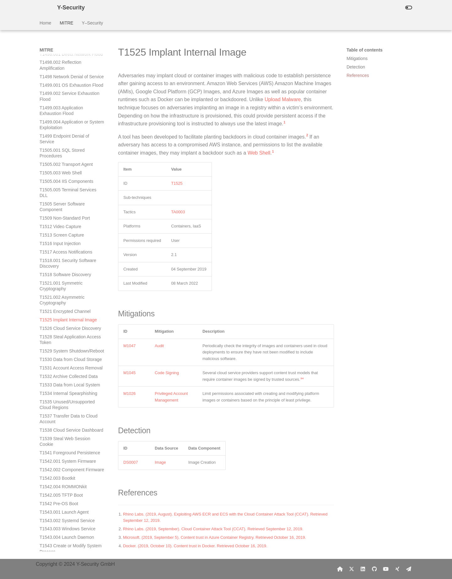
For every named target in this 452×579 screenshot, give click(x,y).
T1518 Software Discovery (65, 90)
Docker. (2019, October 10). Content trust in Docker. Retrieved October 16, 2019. (195, 545)
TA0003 (178, 212)
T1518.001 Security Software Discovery (68, 79)
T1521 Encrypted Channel (65, 127)
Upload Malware (283, 99)
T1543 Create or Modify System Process (71, 364)
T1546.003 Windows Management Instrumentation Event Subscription (68, 412)
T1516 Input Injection (60, 59)
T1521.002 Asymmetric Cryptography (62, 116)
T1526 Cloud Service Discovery (70, 144)
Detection (356, 66)
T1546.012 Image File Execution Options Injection (71, 509)
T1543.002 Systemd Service (67, 336)
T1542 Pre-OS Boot (59, 319)
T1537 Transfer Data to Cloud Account (68, 234)
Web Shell (259, 153)
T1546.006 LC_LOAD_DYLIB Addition (68, 452)
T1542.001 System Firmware (68, 277)
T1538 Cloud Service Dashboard (71, 246)
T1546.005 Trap (55, 441)
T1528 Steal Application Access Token (70, 155)
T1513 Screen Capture (62, 50)
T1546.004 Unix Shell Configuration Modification (65, 429)
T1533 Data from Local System (70, 200)
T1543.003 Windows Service (67, 344)
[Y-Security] (43, 7)
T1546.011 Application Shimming (72, 497)
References (358, 75)
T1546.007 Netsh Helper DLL (68, 463)
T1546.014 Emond (58, 528)
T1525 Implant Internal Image (68, 135)
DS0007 (130, 462)
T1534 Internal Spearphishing (68, 209)
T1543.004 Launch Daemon (67, 353)
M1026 (129, 393)
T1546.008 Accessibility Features (72, 472)
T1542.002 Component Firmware (72, 285)
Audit (159, 345)
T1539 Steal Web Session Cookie (65, 257)
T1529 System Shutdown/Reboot (72, 166)
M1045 (129, 372)
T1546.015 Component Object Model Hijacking (69, 540)
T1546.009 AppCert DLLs (64, 480)
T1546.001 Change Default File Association (70, 387)
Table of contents (365, 49)
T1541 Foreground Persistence (70, 268)
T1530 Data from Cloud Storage (71, 175)
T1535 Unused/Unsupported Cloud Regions (67, 220)
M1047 (129, 345)
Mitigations (357, 58)
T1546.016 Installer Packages (69, 551)
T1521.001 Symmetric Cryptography (61, 101)
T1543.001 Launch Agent (64, 327)
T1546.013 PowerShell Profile (69, 520)
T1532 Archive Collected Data (69, 192)
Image (160, 462)
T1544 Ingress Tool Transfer (67, 375)
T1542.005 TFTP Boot (61, 311)
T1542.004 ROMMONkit (63, 302)
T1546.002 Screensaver (63, 398)
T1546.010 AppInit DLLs (63, 489)
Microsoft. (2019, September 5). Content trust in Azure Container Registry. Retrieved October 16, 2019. (214, 537)
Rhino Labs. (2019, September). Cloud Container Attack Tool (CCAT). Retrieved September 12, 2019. (213, 529)
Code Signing (167, 372)
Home (45, 22)
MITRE (66, 22)
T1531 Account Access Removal (71, 183)
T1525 (176, 183)
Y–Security (92, 22)
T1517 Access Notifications (66, 67)
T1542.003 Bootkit (57, 294)
